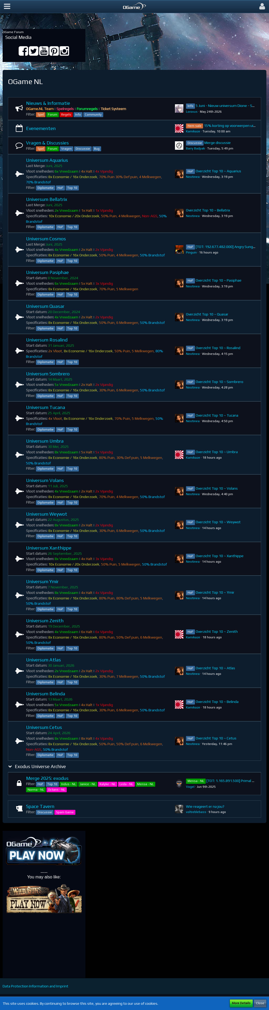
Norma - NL (36, 789)
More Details (241, 1003)
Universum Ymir (42, 581)
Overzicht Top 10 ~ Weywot (218, 522)
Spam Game (65, 812)
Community (93, 114)
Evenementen (41, 128)
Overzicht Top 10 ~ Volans (217, 488)
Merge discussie (217, 143)
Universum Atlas (43, 659)
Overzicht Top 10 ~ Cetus (216, 738)
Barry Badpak (195, 148)
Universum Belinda (45, 693)
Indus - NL (68, 784)
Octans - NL (56, 789)
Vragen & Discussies (47, 143)
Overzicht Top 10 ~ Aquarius (218, 171)
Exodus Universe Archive (40, 766)
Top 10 (72, 188)
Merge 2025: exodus (47, 778)
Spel (41, 114)
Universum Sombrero (48, 373)
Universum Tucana (45, 407)
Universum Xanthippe (48, 548)
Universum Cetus (44, 727)
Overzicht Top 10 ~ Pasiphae (218, 280)
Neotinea (193, 177)
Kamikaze (193, 131)
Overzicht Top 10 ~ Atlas (215, 668)
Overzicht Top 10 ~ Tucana (217, 415)
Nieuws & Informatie (48, 103)
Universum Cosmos (46, 238)
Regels (66, 114)
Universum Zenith (45, 620)
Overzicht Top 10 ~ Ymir (215, 592)
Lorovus (192, 111)
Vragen (66, 149)
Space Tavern (40, 806)
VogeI (190, 787)
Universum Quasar (45, 306)
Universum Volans (45, 480)
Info (78, 114)
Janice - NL (88, 784)
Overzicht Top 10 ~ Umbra (217, 452)
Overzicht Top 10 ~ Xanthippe (220, 556)
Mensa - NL (145, 784)
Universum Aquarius (47, 160)
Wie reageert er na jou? (205, 806)
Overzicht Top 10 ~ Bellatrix (208, 210)
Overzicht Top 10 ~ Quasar (207, 314)
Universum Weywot (46, 514)
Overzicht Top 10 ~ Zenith (217, 631)
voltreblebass (196, 812)
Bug (97, 149)
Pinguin (191, 252)
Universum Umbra (45, 441)
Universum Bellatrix (46, 199)
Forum (52, 114)
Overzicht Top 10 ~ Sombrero (219, 382)
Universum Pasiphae (47, 272)
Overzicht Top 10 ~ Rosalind (218, 348)
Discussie (83, 149)
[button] (7, 6)
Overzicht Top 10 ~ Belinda (217, 702)
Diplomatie (46, 188)
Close (260, 1003)
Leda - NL (126, 784)
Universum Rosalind (47, 340)
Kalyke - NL (108, 784)
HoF (60, 188)
